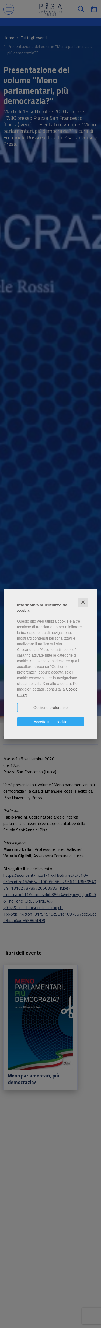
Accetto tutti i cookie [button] (50, 721)
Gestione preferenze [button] (50, 707)
